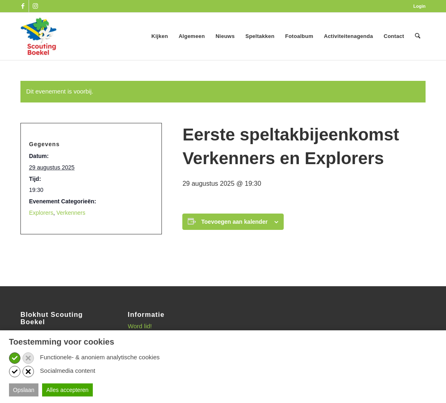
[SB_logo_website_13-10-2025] (38, 36)
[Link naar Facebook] (23, 6)
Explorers (41, 212)
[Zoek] (418, 36)
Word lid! (140, 326)
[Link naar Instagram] (35, 6)
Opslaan (23, 390)
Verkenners (70, 212)
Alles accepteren (67, 390)
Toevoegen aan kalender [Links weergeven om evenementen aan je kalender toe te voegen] (234, 221)
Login (419, 6)
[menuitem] (417, 6)
